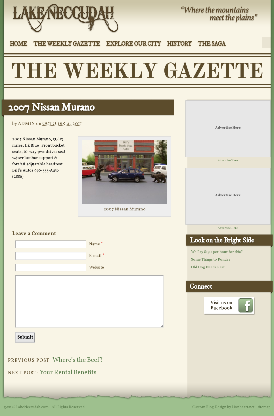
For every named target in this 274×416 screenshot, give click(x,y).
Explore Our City (133, 44)
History (179, 44)
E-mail (96, 256)
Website (96, 267)
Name (96, 244)
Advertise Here (228, 128)
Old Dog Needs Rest (208, 267)
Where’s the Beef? (78, 360)
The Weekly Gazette (66, 44)
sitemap (264, 407)
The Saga (211, 44)
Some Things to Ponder (210, 259)
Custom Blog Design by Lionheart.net (223, 407)
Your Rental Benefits (68, 372)
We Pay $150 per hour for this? (217, 252)
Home (18, 44)
